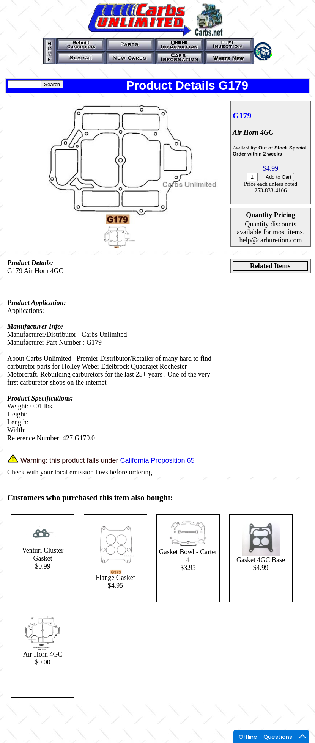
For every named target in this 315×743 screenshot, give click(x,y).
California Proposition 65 (157, 460)
